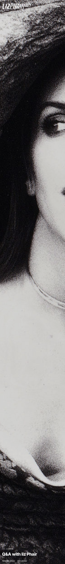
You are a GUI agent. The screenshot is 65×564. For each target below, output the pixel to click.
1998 (3, 549)
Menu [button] (58, 6)
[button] (51, 6)
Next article (22, 561)
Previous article (8, 561)
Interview (9, 549)
